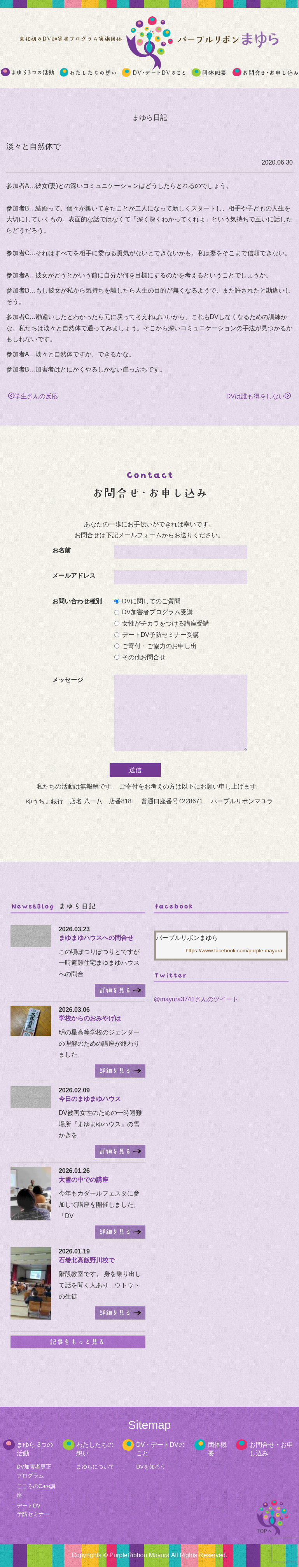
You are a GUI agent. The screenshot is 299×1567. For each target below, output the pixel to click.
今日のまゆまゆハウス (90, 1098)
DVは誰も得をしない (258, 396)
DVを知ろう (150, 1467)
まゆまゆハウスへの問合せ (96, 937)
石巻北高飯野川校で (87, 1260)
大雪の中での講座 (83, 1179)
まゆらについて (95, 1467)
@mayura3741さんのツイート (196, 999)
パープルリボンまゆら (187, 937)
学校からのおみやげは (90, 1018)
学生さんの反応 (33, 396)
